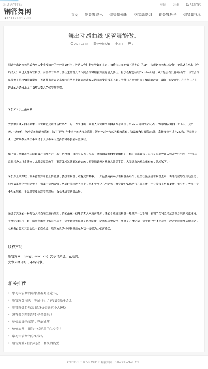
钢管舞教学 (168, 14)
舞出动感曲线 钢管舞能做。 (104, 35)
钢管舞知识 (118, 14)
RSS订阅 (193, 4)
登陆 (163, 4)
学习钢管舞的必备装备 (27, 336)
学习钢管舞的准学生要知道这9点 (35, 293)
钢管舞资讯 (94, 14)
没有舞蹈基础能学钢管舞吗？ (32, 314)
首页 (74, 14)
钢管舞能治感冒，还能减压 (31, 321)
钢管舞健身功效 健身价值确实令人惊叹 (39, 307)
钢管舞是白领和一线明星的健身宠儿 (37, 329)
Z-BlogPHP (93, 362)
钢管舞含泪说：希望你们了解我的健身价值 (42, 300)
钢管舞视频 (192, 14)
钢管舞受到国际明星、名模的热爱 (35, 343)
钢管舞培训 (143, 14)
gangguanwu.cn (127, 362)
